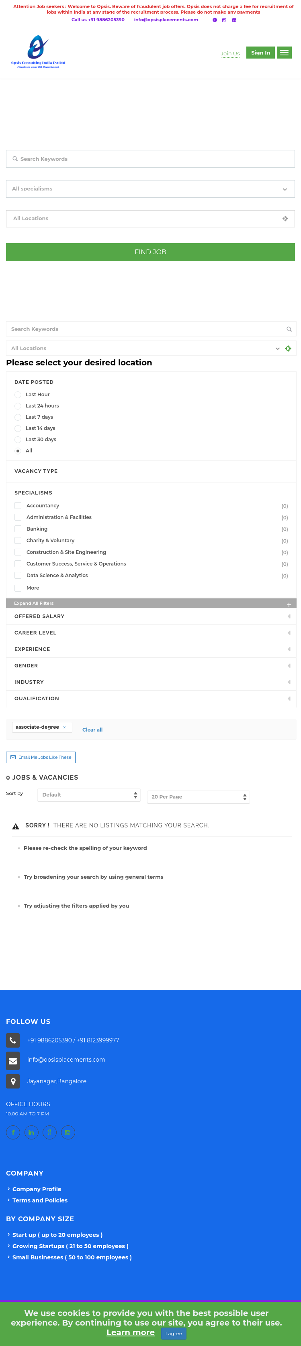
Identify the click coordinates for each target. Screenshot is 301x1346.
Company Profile (36, 1189)
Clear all (92, 730)
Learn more (130, 1332)
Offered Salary (39, 616)
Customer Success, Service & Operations (159, 564)
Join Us (230, 53)
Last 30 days (41, 439)
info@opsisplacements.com (166, 19)
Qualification (36, 698)
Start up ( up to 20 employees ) (57, 1235)
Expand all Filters (153, 604)
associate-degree (41, 727)
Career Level (35, 633)
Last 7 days (39, 417)
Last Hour (38, 394)
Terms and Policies (40, 1200)
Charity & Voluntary (159, 540)
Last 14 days (40, 428)
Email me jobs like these (44, 757)
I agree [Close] (174, 1333)
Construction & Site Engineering (159, 552)
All (29, 451)
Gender (26, 666)
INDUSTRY (29, 682)
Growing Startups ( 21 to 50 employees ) (70, 1246)
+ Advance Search (26, 266)
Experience (32, 649)
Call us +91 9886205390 (98, 19)
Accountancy (159, 506)
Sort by (14, 793)
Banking (159, 529)
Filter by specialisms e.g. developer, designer (57, 203)
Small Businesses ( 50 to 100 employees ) (72, 1257)
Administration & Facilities (159, 517)
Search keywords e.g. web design (44, 173)
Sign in (260, 52)
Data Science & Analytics (159, 575)
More (33, 588)
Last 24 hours (42, 406)
